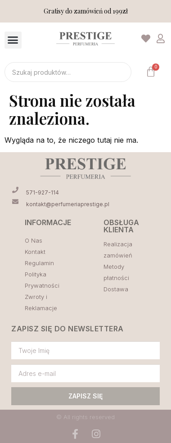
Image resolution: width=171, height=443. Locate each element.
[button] (13, 40)
